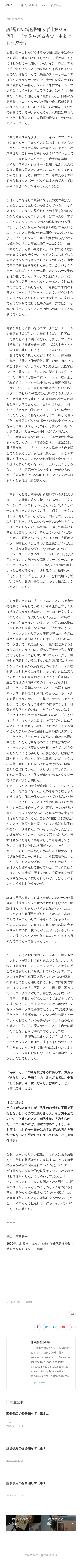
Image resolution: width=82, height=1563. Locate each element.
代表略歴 (56, 5)
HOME (8, 5)
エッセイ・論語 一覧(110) (19, 1302)
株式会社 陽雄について (34, 5)
